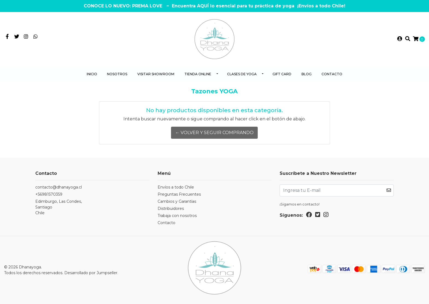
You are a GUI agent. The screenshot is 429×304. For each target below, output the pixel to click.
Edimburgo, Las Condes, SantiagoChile (58, 207)
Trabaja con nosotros (177, 215)
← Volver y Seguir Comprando (214, 132)
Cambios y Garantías (177, 201)
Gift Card (282, 74)
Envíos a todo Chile (176, 187)
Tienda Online (197, 74)
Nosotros (117, 74)
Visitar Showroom (155, 74)
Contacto (331, 74)
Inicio (92, 74)
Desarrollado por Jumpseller (90, 272)
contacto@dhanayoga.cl (58, 187)
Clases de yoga (242, 74)
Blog (307, 74)
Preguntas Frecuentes (179, 194)
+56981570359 (48, 194)
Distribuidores (171, 208)
